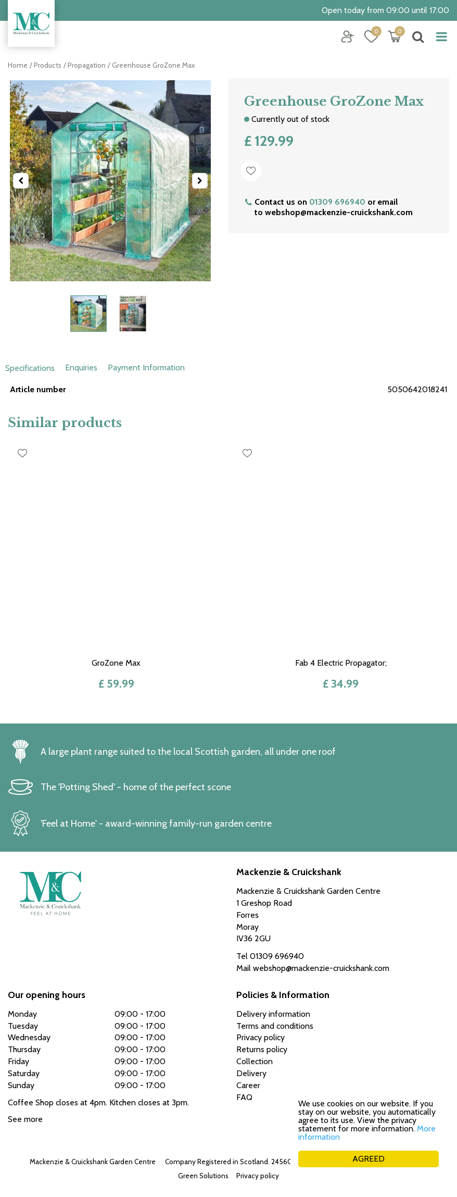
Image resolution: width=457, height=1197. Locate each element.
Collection (254, 1061)
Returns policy (261, 1049)
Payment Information (146, 367)
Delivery (251, 1073)
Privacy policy (257, 1175)
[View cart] (394, 36)
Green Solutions (203, 1175)
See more (25, 1119)
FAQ (244, 1097)
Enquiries (81, 367)
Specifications (30, 368)
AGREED (368, 1159)
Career (248, 1085)
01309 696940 (337, 202)
